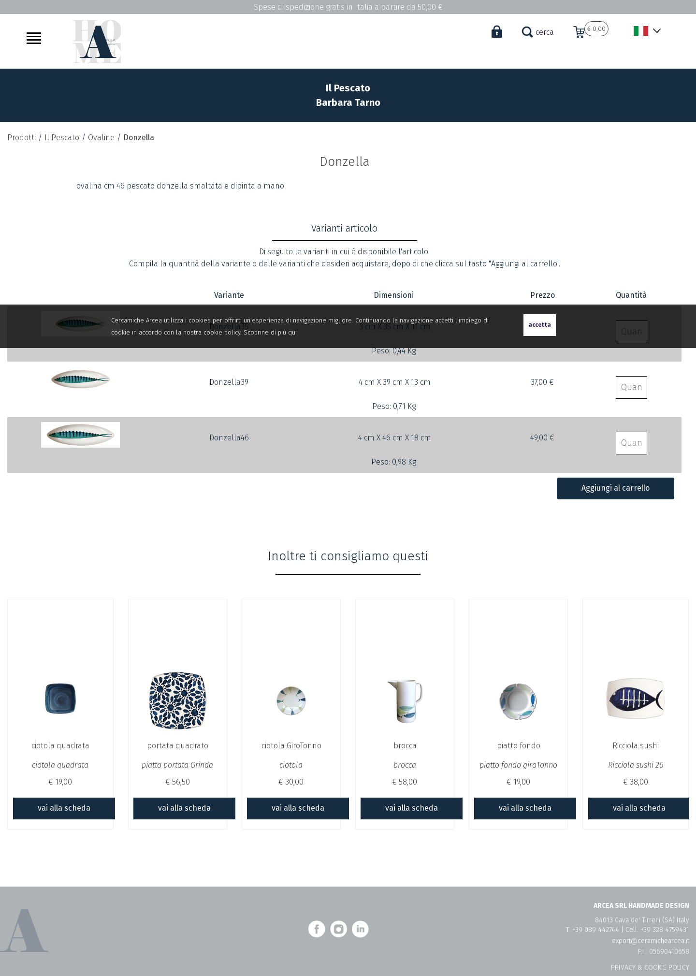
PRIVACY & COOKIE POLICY (650, 967)
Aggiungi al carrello (615, 489)
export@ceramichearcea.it (650, 941)
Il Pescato (61, 139)
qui (292, 332)
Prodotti (21, 139)
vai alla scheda (64, 809)
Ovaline (101, 139)
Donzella (138, 139)
